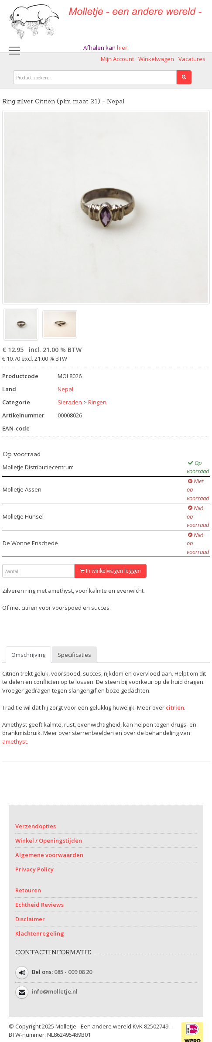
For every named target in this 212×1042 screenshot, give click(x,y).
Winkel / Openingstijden (48, 840)
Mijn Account (117, 59)
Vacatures (191, 59)
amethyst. (15, 741)
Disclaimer (30, 919)
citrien (175, 707)
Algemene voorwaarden (49, 855)
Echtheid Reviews (39, 905)
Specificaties (74, 655)
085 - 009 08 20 (73, 972)
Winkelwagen (156, 59)
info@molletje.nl (55, 991)
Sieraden (70, 402)
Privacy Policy (34, 869)
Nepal (65, 389)
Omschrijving (28, 655)
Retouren (28, 890)
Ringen (97, 402)
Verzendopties (35, 826)
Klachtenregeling (39, 933)
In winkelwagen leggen (110, 570)
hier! (123, 47)
